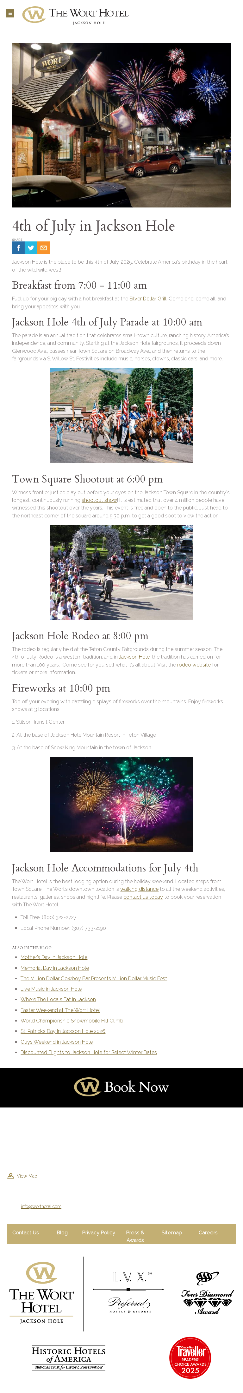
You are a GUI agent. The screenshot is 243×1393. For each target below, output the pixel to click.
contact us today (143, 897)
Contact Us (25, 1233)
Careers (208, 1233)
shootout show (99, 500)
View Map (27, 1176)
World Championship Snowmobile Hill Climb (72, 1021)
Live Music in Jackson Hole (51, 989)
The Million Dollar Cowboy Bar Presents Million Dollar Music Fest (94, 979)
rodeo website (194, 665)
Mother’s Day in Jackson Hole (54, 957)
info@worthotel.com (41, 1206)
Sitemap (172, 1233)
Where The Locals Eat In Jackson (58, 999)
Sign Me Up (140, 1179)
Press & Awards (135, 1236)
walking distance (139, 889)
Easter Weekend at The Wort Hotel (60, 1010)
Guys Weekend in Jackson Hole (57, 1042)
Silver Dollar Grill (147, 299)
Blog (46, 948)
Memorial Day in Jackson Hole (55, 968)
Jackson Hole (134, 657)
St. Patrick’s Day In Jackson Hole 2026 (63, 1031)
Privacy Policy (98, 1233)
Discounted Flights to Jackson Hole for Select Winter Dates (89, 1052)
